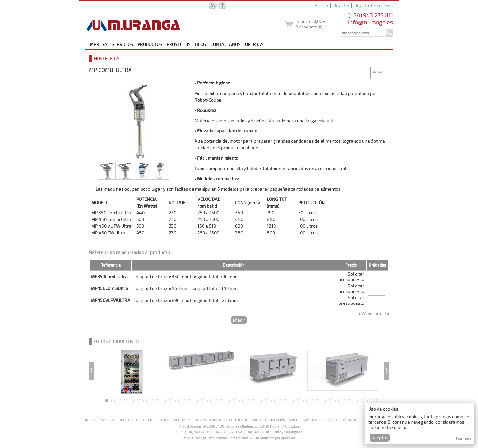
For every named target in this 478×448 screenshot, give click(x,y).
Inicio (90, 420)
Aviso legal (299, 420)
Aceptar (380, 437)
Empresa (97, 44)
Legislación (275, 420)
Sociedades (181, 420)
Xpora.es (288, 438)
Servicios (122, 44)
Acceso (321, 5)
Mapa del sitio (324, 420)
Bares (163, 420)
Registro (341, 5)
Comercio (218, 420)
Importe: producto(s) (310, 24)
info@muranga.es (370, 22)
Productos (150, 44)
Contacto (347, 420)
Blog (200, 44)
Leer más (463, 438)
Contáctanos (226, 44)
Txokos (200, 420)
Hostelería (145, 420)
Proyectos (179, 44)
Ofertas (254, 44)
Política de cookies (245, 420)
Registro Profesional (374, 5)
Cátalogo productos (115, 420)
